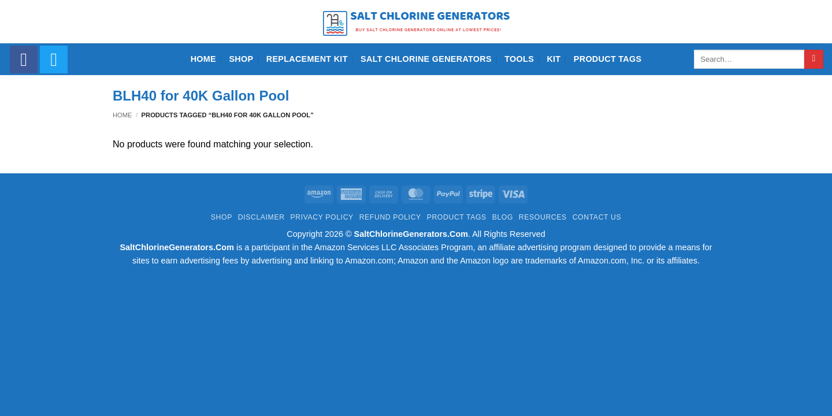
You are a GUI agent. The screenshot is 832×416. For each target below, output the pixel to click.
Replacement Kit (307, 59)
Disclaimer (261, 217)
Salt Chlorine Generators (426, 59)
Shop (241, 59)
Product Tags (608, 59)
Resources (543, 217)
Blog (502, 217)
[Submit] (813, 59)
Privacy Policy (321, 217)
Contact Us (597, 217)
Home (203, 59)
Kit (553, 59)
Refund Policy (390, 217)
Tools (519, 59)
